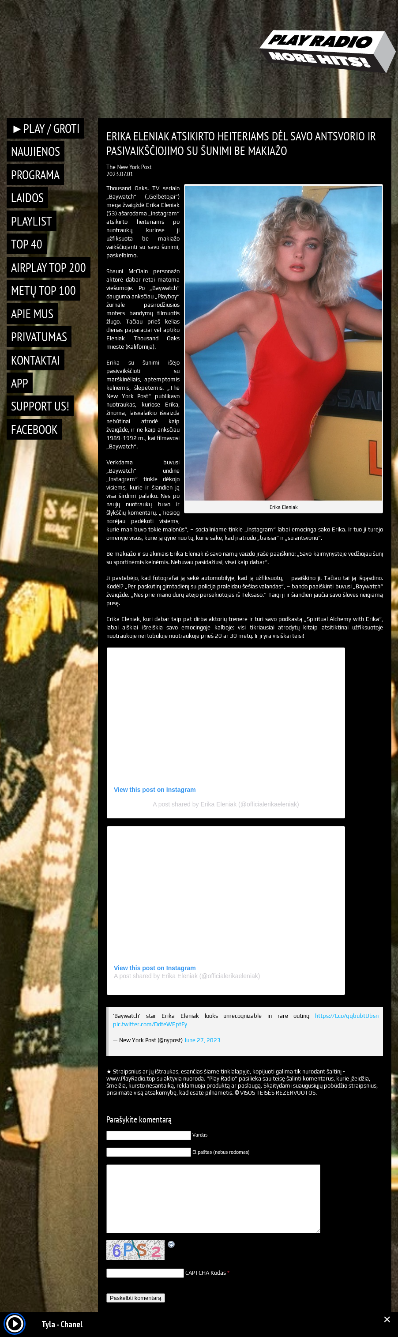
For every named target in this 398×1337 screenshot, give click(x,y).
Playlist (31, 221)
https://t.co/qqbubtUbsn (347, 1016)
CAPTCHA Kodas (205, 1272)
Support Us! (40, 406)
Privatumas (39, 336)
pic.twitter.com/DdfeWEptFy (150, 1024)
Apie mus (32, 313)
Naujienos (35, 151)
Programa (35, 174)
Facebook (34, 429)
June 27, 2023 (202, 1040)
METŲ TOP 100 (43, 290)
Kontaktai (35, 360)
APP (19, 383)
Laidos (27, 197)
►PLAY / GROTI (45, 128)
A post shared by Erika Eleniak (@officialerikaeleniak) (226, 804)
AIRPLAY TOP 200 (48, 267)
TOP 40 (26, 244)
